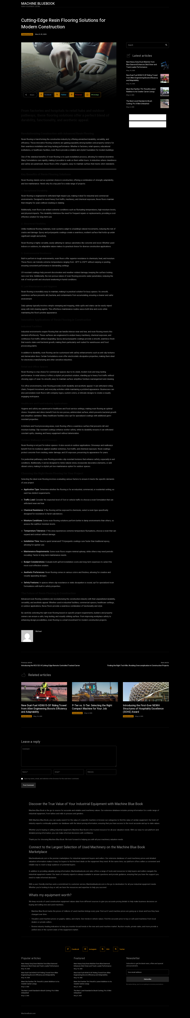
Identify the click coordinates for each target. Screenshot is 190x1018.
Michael (39, 631)
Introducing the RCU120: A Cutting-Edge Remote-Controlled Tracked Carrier (50, 665)
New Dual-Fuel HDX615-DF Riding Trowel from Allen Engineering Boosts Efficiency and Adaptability (142, 78)
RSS (107, 949)
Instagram (92, 949)
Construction (27, 34)
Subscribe (147, 979)
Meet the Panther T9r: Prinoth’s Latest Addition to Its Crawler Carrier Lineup (141, 90)
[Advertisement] (147, 117)
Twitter (122, 949)
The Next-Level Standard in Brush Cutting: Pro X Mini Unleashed (139, 102)
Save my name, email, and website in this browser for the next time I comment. (51, 779)
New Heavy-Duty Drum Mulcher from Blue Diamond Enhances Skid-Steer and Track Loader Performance (141, 64)
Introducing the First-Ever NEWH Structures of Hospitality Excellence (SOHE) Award (143, 709)
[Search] (166, 45)
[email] (147, 972)
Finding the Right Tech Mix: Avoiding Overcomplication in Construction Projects (138, 665)
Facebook (75, 949)
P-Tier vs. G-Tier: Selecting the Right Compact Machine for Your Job (92, 707)
